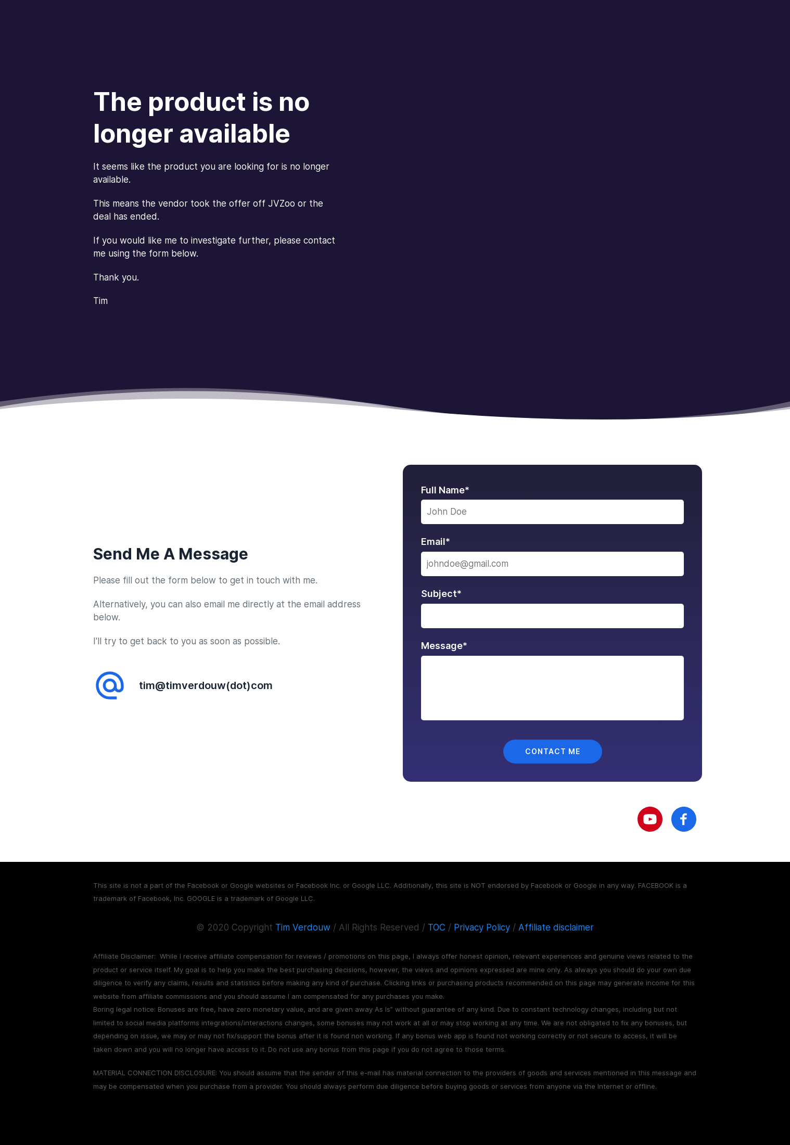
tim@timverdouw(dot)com (206, 685)
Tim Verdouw (302, 927)
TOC (436, 927)
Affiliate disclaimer (556, 927)
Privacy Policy (482, 927)
